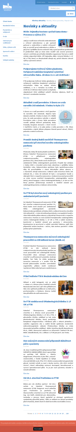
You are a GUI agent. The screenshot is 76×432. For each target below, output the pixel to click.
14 (60, 413)
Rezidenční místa (53, 2)
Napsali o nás (69, 20)
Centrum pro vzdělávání (7, 42)
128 (67, 413)
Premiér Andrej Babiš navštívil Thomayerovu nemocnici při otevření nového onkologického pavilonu (46, 142)
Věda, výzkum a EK (9, 47)
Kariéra (5, 56)
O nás (5, 36)
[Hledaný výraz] (60, 8)
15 (63, 413)
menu (71, 14)
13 (57, 413)
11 (52, 413)
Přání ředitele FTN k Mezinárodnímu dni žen (45, 276)
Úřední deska (41, 2)
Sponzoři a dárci (8, 51)
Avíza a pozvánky (58, 20)
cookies (40, 425)
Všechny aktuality (39, 20)
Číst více (26, 64)
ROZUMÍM (38, 429)
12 (55, 413)
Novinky (49, 20)
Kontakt (64, 2)
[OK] (73, 8)
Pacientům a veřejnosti (7, 31)
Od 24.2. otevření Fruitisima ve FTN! (41, 378)
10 (50, 413)
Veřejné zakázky (8, 60)
